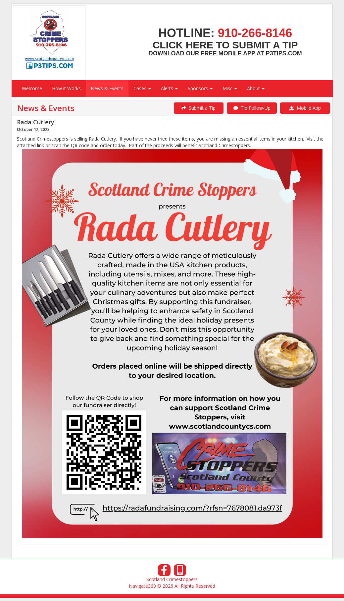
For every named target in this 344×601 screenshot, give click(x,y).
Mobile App (305, 108)
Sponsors (200, 88)
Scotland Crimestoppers (172, 579)
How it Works (66, 88)
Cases (142, 88)
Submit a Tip (198, 108)
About (256, 88)
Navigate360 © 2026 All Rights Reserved (172, 586)
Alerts (169, 88)
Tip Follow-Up (251, 108)
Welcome (32, 88)
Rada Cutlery (35, 122)
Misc (229, 88)
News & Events (107, 88)
